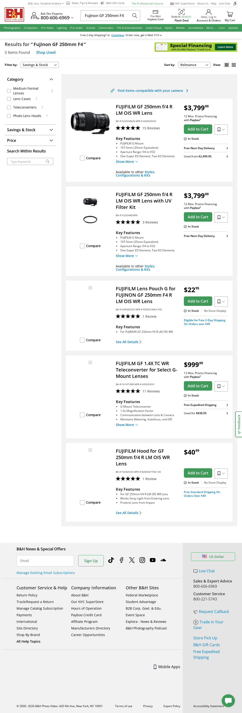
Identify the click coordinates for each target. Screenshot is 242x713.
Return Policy (27, 595)
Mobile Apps (167, 666)
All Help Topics (28, 641)
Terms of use (123, 706)
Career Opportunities (88, 635)
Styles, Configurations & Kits (135, 173)
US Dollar (213, 556)
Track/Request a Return (35, 601)
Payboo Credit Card (86, 615)
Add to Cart (198, 129)
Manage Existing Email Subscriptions (46, 573)
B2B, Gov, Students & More (46, 3)
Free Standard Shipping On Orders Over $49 (202, 494)
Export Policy (172, 706)
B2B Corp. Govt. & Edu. (144, 608)
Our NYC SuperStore (87, 601)
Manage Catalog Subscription (40, 608)
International (27, 621)
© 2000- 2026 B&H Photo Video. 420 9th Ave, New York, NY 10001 (60, 706)
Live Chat (224, 3)
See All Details (129, 342)
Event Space (135, 615)
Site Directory (27, 628)
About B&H (79, 595)
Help (213, 3)
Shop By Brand (28, 635)
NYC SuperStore (182, 3)
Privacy (148, 706)
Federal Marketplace (142, 595)
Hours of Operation (86, 608)
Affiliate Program (84, 621)
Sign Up (91, 560)
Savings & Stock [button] (40, 65)
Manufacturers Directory (90, 628)
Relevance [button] (194, 65)
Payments (24, 615)
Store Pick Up (205, 638)
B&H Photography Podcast (146, 628)
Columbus (117, 35)
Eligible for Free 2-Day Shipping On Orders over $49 (204, 322)
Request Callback (211, 611)
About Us (202, 3)
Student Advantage (141, 601)
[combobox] (40, 65)
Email (24, 560)
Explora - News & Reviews (146, 621)
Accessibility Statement (208, 706)
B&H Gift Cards (206, 644)
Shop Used (46, 52)
